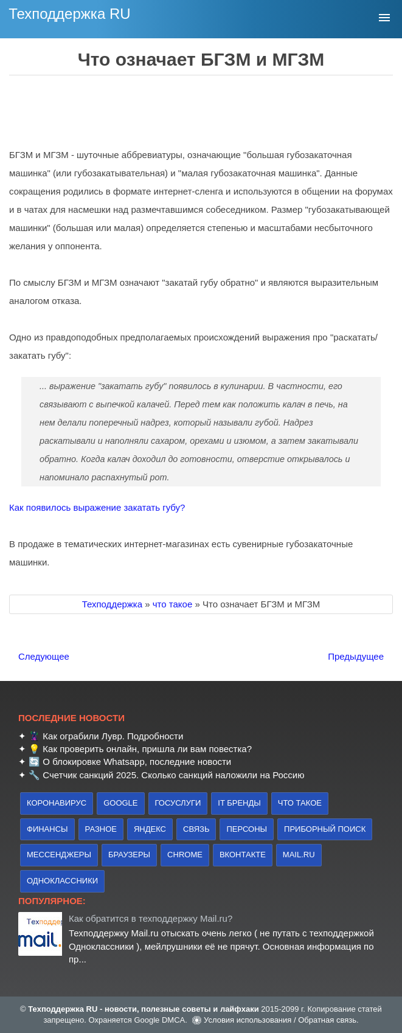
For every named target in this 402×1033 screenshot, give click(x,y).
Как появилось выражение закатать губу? (97, 507)
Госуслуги (178, 802)
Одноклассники (62, 880)
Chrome (185, 854)
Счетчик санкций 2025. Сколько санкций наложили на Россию (173, 775)
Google (120, 802)
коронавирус (56, 802)
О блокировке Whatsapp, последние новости (137, 761)
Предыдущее (356, 656)
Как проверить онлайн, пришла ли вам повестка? (147, 749)
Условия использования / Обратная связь (280, 1019)
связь (196, 829)
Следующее (43, 656)
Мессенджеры (59, 854)
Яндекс (150, 829)
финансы (47, 829)
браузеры (129, 854)
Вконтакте (243, 854)
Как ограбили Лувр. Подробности (113, 736)
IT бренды (239, 802)
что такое (300, 802)
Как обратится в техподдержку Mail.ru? (150, 918)
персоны (246, 829)
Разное (101, 829)
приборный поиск (325, 829)
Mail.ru (299, 854)
